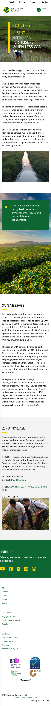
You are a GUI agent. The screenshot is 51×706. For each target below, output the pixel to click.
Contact (45, 2)
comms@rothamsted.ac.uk (25, 698)
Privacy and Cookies (10, 637)
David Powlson (18, 479)
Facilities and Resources (11, 620)
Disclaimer (6, 634)
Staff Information (9, 641)
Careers (33, 2)
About (11, 2)
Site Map (5, 645)
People (22, 2)
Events (4, 603)
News (4, 599)
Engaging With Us (9, 616)
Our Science (7, 612)
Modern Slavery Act (10, 648)
